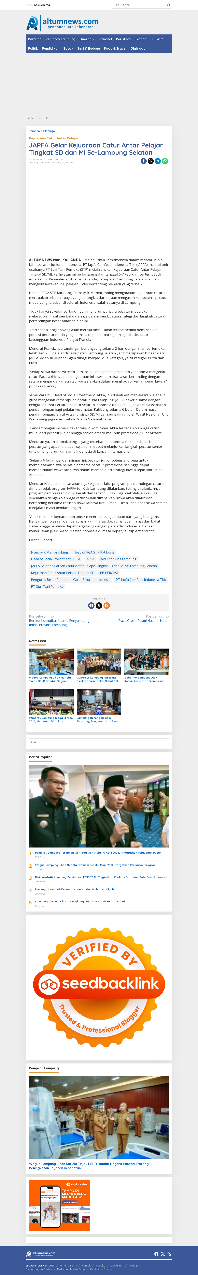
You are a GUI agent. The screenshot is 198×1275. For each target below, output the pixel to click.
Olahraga (34, 162)
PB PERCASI (109, 573)
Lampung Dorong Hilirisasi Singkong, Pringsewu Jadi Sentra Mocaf (99, 719)
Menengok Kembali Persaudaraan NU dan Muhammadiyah (74, 889)
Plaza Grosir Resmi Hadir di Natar (135, 618)
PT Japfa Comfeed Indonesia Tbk (141, 579)
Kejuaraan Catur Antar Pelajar (54, 138)
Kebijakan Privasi (100, 1269)
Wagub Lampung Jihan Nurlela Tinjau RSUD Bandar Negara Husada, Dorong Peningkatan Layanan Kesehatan (50, 679)
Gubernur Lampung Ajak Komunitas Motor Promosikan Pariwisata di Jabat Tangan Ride (146, 679)
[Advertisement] (99, 83)
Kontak (86, 1265)
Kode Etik (134, 1265)
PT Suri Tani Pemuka (47, 586)
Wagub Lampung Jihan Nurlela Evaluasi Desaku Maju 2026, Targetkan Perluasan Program (95, 865)
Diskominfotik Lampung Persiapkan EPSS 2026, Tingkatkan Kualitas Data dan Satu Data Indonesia (101, 877)
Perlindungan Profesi (39, 1269)
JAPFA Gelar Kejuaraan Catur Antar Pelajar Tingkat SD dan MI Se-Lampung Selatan (94, 566)
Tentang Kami (68, 1265)
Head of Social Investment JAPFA (55, 559)
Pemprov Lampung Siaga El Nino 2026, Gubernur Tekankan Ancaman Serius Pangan (51, 719)
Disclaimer (117, 1265)
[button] (168, 5)
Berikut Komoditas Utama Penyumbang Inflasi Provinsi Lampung (62, 620)
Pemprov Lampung (50, 162)
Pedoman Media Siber (71, 1269)
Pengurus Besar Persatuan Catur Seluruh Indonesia (70, 579)
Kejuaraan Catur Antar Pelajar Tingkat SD (63, 573)
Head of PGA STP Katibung (93, 552)
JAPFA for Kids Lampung (118, 559)
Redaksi (100, 1265)
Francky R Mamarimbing (49, 552)
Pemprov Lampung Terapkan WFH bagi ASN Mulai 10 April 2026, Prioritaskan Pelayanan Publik (98, 852)
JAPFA (90, 559)
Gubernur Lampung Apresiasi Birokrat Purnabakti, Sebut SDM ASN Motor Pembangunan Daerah (98, 679)
